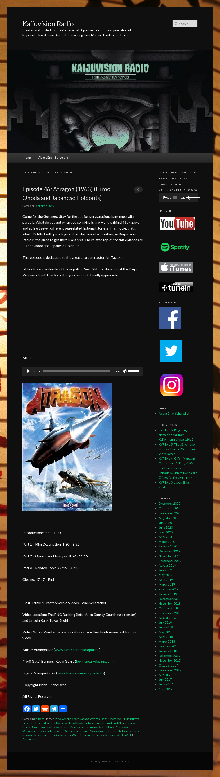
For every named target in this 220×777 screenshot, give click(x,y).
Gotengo (61, 723)
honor (97, 723)
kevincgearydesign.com (94, 661)
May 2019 (166, 575)
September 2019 (170, 561)
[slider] (76, 371)
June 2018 (166, 627)
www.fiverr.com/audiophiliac (77, 649)
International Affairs (114, 723)
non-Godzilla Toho (117, 731)
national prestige (79, 731)
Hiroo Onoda (75, 723)
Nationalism (97, 731)
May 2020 (166, 532)
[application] (82, 371)
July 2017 (165, 679)
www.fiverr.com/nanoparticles (80, 673)
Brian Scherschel (111, 719)
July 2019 (165, 570)
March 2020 (167, 541)
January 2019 (168, 594)
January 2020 (168, 546)
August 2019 (167, 565)
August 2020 (167, 518)
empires (27, 723)
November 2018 (170, 603)
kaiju (66, 727)
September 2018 (170, 613)
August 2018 (167, 617)
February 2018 (169, 646)
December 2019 (169, 551)
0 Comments (138, 191)
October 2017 (168, 665)
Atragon (95, 719)
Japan (35, 727)
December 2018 (169, 599)
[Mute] (124, 371)
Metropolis (122, 727)
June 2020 (166, 527)
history (89, 723)
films (37, 723)
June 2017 (166, 684)
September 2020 (170, 513)
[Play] (28, 371)
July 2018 (165, 622)
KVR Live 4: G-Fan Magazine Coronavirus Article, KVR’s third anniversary (177, 463)
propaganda (29, 735)
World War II (124, 735)
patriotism (135, 731)
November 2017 (170, 660)
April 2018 (166, 637)
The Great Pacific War (64, 735)
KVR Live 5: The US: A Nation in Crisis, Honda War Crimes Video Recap (177, 449)
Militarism (28, 731)
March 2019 (167, 584)
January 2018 (168, 651)
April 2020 (166, 537)
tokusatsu (84, 735)
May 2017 (166, 689)
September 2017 (170, 670)
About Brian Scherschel (53, 157)
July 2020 (165, 523)
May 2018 (166, 632)
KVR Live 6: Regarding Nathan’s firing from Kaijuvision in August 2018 (176, 434)
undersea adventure (103, 735)
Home (27, 157)
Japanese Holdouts (51, 727)
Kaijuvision (77, 727)
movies (58, 731)
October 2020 (168, 508)
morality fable (44, 731)
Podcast (39, 719)
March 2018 (167, 641)
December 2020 (169, 503)
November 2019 (170, 556)
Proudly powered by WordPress (110, 761)
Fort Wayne (48, 723)
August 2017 (167, 675)
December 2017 (169, 656)
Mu (66, 731)
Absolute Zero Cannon (75, 719)
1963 (58, 719)
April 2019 (166, 579)
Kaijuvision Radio (48, 24)
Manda (110, 727)
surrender (44, 735)
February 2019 (169, 589)
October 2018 (168, 608)
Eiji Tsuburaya (131, 719)
